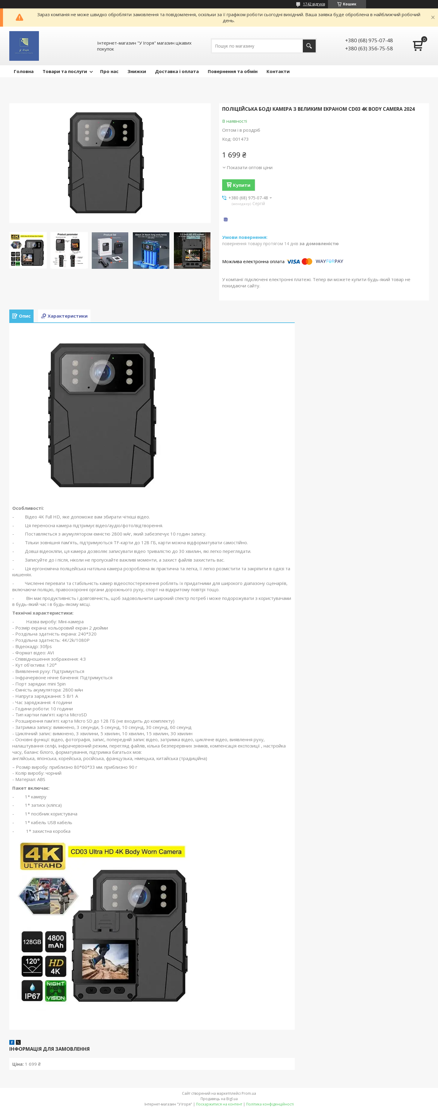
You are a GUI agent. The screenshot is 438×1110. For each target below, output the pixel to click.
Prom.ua (249, 1093)
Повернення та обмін (233, 71)
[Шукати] (309, 46)
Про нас (109, 71)
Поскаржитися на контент (219, 1104)
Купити (241, 185)
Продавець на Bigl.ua (219, 1098)
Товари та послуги (65, 71)
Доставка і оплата (177, 71)
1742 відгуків (314, 4)
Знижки (136, 71)
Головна (24, 71)
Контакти (278, 71)
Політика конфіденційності (270, 1104)
